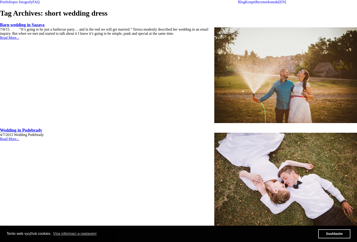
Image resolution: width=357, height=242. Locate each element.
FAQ (36, 2)
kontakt (273, 2)
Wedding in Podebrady (21, 130)
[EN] (282, 2)
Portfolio (6, 2)
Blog (241, 2)
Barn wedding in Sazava (22, 24)
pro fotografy (23, 2)
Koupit (250, 2)
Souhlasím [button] (334, 234)
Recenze (261, 2)
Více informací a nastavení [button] (74, 234)
